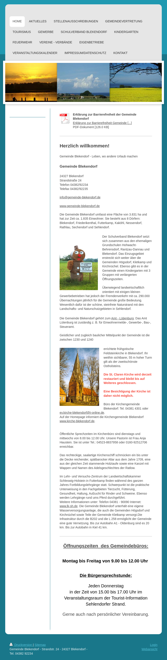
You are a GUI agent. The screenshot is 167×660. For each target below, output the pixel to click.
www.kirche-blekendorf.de (77, 421)
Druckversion (21, 645)
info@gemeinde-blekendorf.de (80, 197)
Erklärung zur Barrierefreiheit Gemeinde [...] (102, 123)
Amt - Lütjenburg (122, 318)
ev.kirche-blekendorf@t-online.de (82, 412)
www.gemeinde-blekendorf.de (80, 206)
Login (153, 645)
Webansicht (149, 649)
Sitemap (40, 645)
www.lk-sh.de (68, 506)
